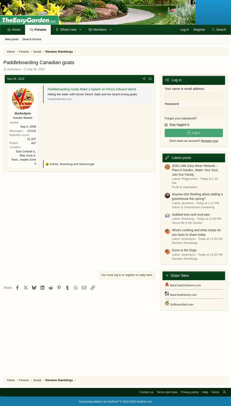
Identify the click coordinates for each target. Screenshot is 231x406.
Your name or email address (184, 89)
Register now (209, 139)
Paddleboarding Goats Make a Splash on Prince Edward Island (92, 89)
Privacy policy (190, 391)
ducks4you (14, 69)
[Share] (144, 79)
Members (99, 29)
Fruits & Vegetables (184, 186)
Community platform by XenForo (115, 400)
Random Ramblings (185, 241)
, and (72, 164)
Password (171, 103)
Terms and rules (167, 391)
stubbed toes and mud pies (191, 213)
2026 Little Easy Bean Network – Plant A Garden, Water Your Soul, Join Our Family (195, 169)
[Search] (219, 30)
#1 (150, 78)
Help (205, 391)
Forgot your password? (181, 117)
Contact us (146, 391)
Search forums (32, 39)
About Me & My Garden (187, 221)
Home (16, 29)
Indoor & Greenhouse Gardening (193, 206)
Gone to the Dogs (184, 249)
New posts (12, 39)
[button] (80, 30)
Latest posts (181, 157)
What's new (68, 29)
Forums (40, 29)
